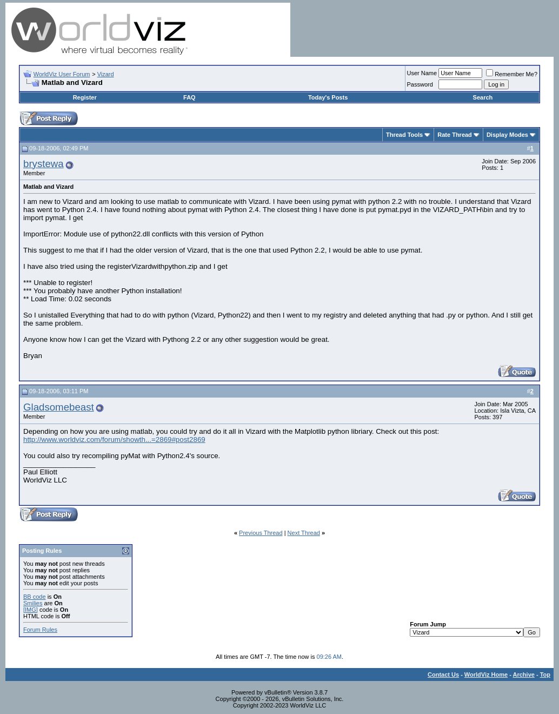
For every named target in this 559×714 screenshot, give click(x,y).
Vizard (105, 74)
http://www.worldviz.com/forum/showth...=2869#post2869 (114, 439)
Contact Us (443, 674)
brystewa (43, 163)
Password (420, 84)
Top (545, 674)
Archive (524, 674)
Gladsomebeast (58, 407)
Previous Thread (261, 533)
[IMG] (30, 609)
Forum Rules (40, 629)
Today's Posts (328, 97)
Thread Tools (404, 134)
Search (483, 97)
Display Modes (507, 134)
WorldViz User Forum (62, 74)
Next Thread (304, 533)
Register (85, 97)
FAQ (189, 97)
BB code (34, 596)
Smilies (32, 603)
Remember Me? (511, 74)
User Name (422, 73)
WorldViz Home (486, 674)
